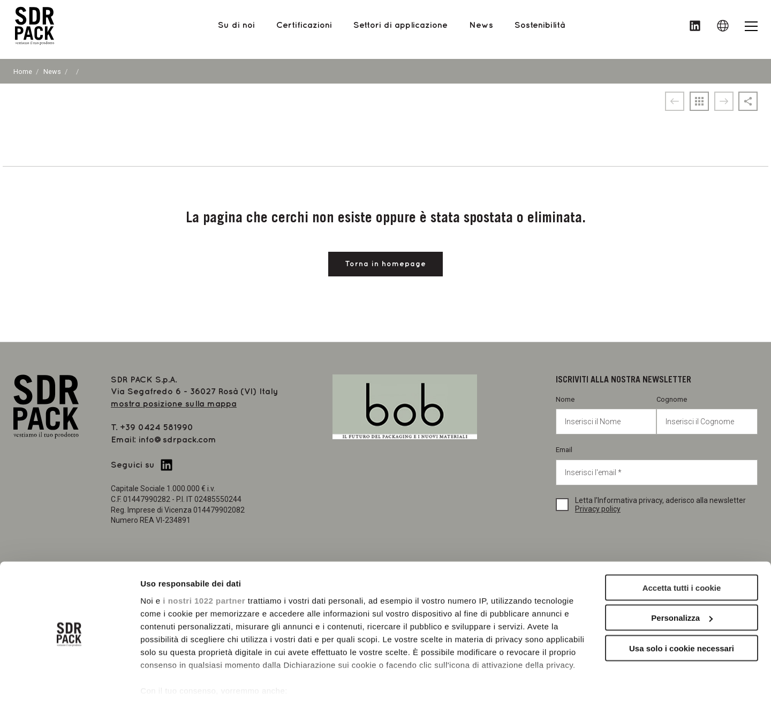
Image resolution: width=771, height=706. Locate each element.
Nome (606, 414)
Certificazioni (304, 29)
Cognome (707, 414)
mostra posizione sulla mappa (174, 404)
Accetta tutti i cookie (681, 553)
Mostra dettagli (169, 684)
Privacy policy (598, 509)
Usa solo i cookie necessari (681, 614)
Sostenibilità (540, 29)
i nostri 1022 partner (204, 566)
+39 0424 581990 (156, 428)
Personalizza (682, 584)
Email (657, 465)
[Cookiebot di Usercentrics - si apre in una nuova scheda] (69, 685)
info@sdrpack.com (177, 440)
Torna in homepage (385, 263)
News (52, 71)
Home (22, 71)
